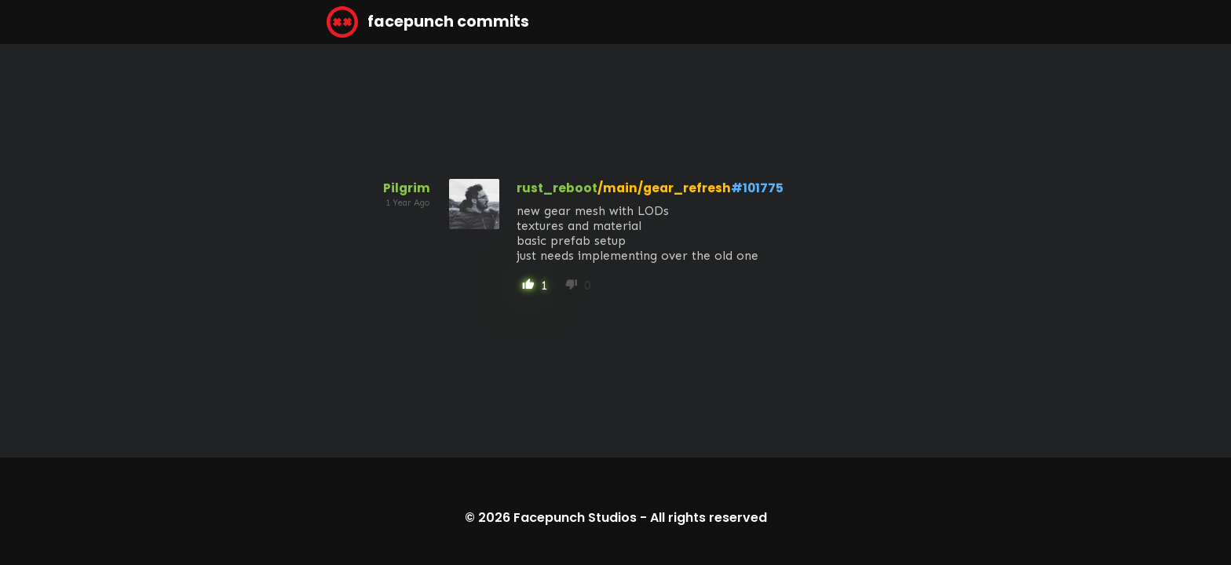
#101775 (757, 188)
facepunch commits (428, 22)
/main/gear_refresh (664, 188)
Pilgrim (406, 188)
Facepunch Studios (575, 517)
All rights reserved (708, 517)
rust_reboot (557, 188)
